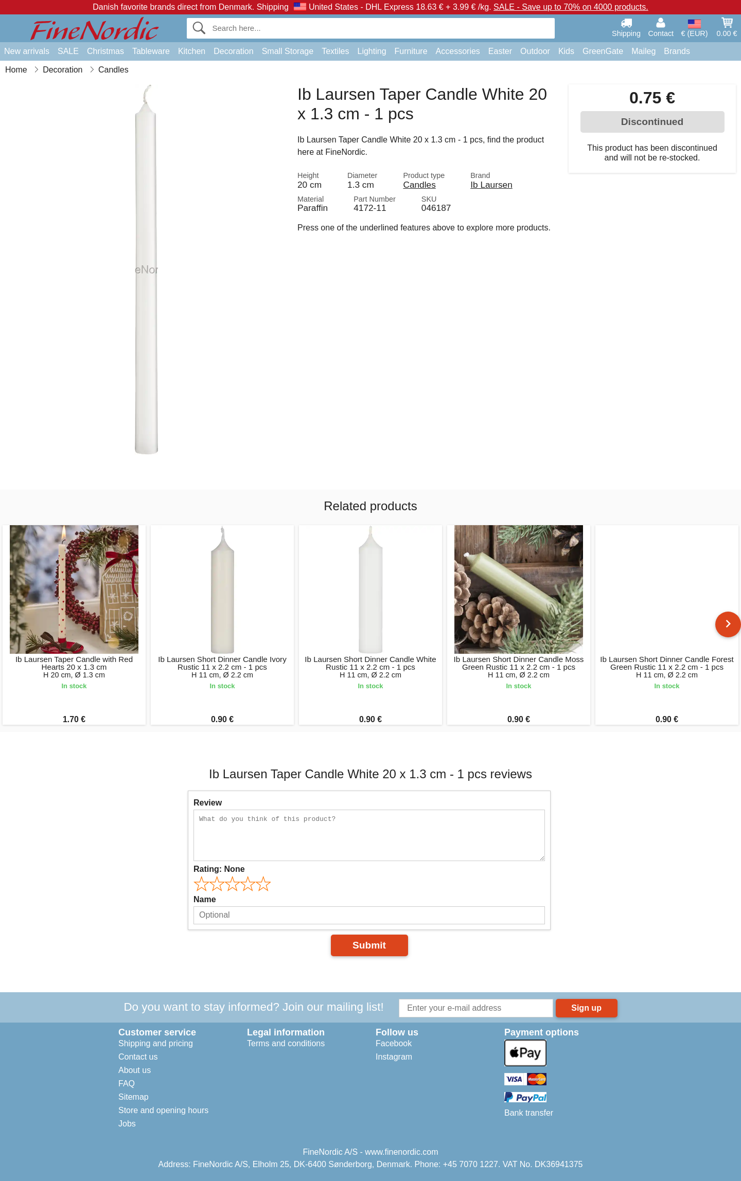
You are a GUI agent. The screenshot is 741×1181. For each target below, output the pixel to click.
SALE (68, 51)
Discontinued (652, 121)
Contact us (137, 1056)
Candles (419, 185)
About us (134, 1070)
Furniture (411, 51)
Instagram (394, 1056)
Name (204, 899)
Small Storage (288, 51)
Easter (500, 51)
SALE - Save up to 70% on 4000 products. (570, 7)
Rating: (219, 869)
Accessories (458, 51)
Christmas (105, 51)
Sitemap (133, 1097)
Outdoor (535, 51)
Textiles (335, 51)
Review (207, 802)
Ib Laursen (491, 185)
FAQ (126, 1083)
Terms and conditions (286, 1043)
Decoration (233, 51)
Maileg (643, 51)
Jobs (127, 1123)
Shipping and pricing (155, 1043)
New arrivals (26, 51)
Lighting (372, 51)
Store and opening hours (163, 1110)
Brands (677, 51)
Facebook (394, 1043)
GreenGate (603, 51)
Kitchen (191, 51)
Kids (566, 51)
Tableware (151, 51)
